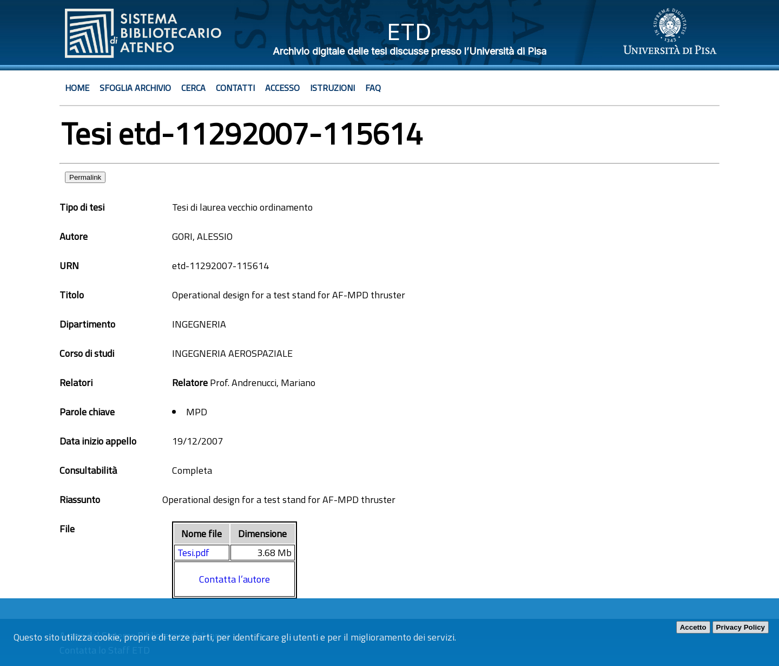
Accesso (282, 87)
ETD (409, 31)
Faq (373, 87)
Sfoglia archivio (135, 87)
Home (77, 87)
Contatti (235, 87)
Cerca (193, 87)
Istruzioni (332, 87)
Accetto (693, 627)
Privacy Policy (740, 627)
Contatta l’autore (234, 579)
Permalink (85, 177)
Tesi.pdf (193, 552)
